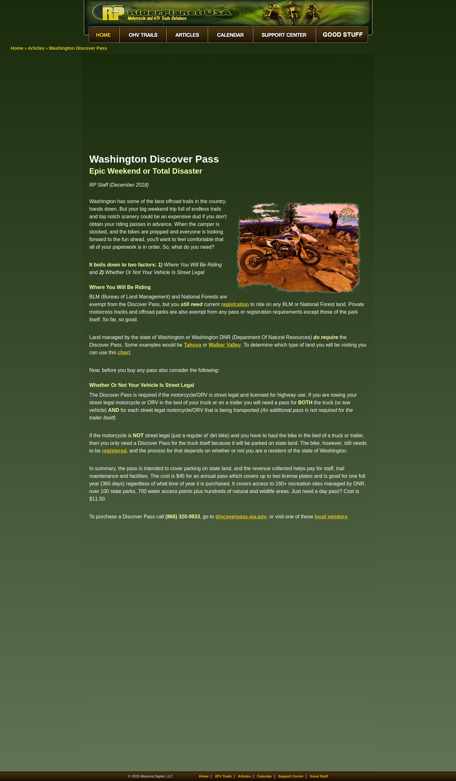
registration (235, 304)
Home (17, 48)
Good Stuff (319, 776)
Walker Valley (225, 345)
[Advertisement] (228, 103)
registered (114, 450)
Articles (36, 48)
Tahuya (192, 345)
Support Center (291, 776)
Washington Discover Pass (78, 48)
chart (124, 352)
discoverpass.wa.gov (240, 516)
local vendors (331, 516)
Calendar (264, 776)
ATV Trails (223, 776)
